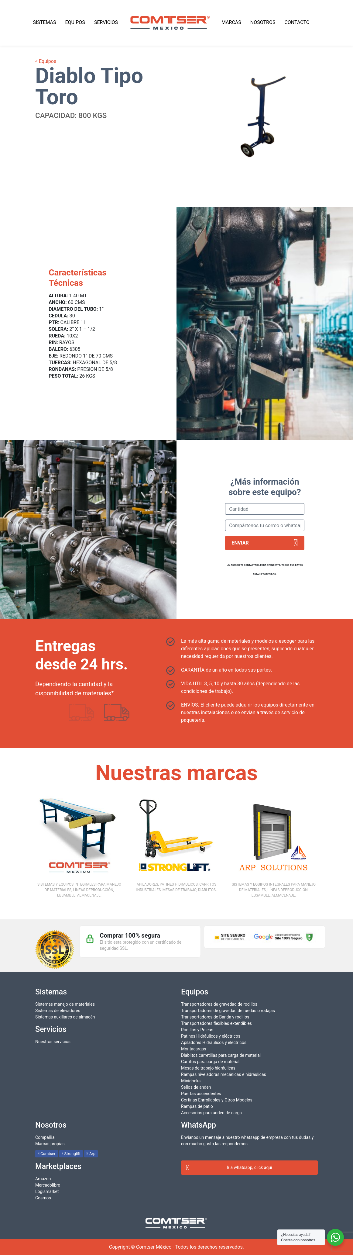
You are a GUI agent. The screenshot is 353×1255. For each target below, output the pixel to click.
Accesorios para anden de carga (211, 1112)
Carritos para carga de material (210, 1061)
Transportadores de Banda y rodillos (215, 1017)
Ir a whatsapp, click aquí (229, 1168)
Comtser (47, 1153)
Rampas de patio (197, 1106)
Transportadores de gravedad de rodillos (219, 1004)
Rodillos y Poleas (197, 1029)
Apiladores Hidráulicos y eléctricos (213, 1042)
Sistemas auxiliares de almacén (65, 1017)
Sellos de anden (196, 1087)
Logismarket (47, 1191)
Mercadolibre (47, 1185)
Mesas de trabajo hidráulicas (208, 1068)
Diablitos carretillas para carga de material (221, 1055)
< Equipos (45, 61)
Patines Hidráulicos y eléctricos (210, 1036)
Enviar (264, 543)
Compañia (45, 1137)
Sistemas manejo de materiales (65, 1004)
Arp (91, 1153)
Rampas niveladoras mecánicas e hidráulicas (223, 1074)
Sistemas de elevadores (57, 1010)
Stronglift (71, 1153)
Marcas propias (50, 1143)
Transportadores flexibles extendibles (216, 1023)
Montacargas (193, 1048)
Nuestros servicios (52, 1041)
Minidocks (190, 1080)
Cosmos (43, 1197)
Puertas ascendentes (201, 1093)
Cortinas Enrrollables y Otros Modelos (216, 1100)
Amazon (43, 1178)
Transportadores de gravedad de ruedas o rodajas (228, 1010)
